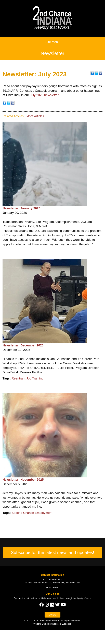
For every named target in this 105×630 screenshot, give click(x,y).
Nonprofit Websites (61, 624)
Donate (52, 614)
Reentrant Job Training (28, 378)
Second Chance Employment (32, 513)
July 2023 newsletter (44, 95)
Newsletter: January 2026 (21, 208)
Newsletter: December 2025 (23, 345)
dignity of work (84, 598)
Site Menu (52, 42)
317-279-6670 (52, 587)
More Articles (35, 116)
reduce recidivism (39, 598)
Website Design (41, 624)
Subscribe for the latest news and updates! (52, 552)
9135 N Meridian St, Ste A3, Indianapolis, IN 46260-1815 (52, 582)
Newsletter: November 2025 (23, 479)
